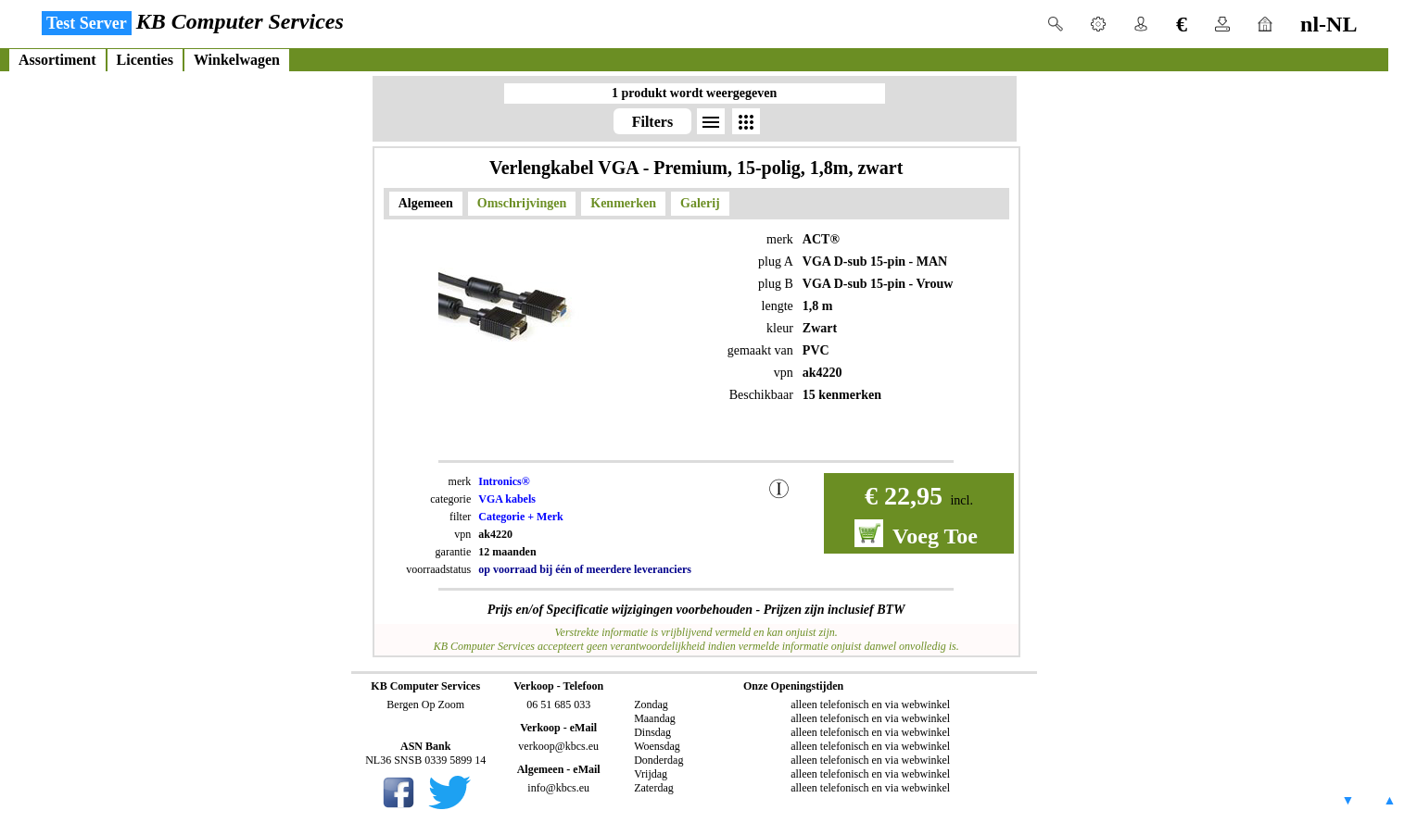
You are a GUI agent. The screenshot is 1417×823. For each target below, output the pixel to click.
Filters (652, 122)
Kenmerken (623, 203)
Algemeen (426, 203)
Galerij (700, 203)
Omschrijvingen (521, 203)
